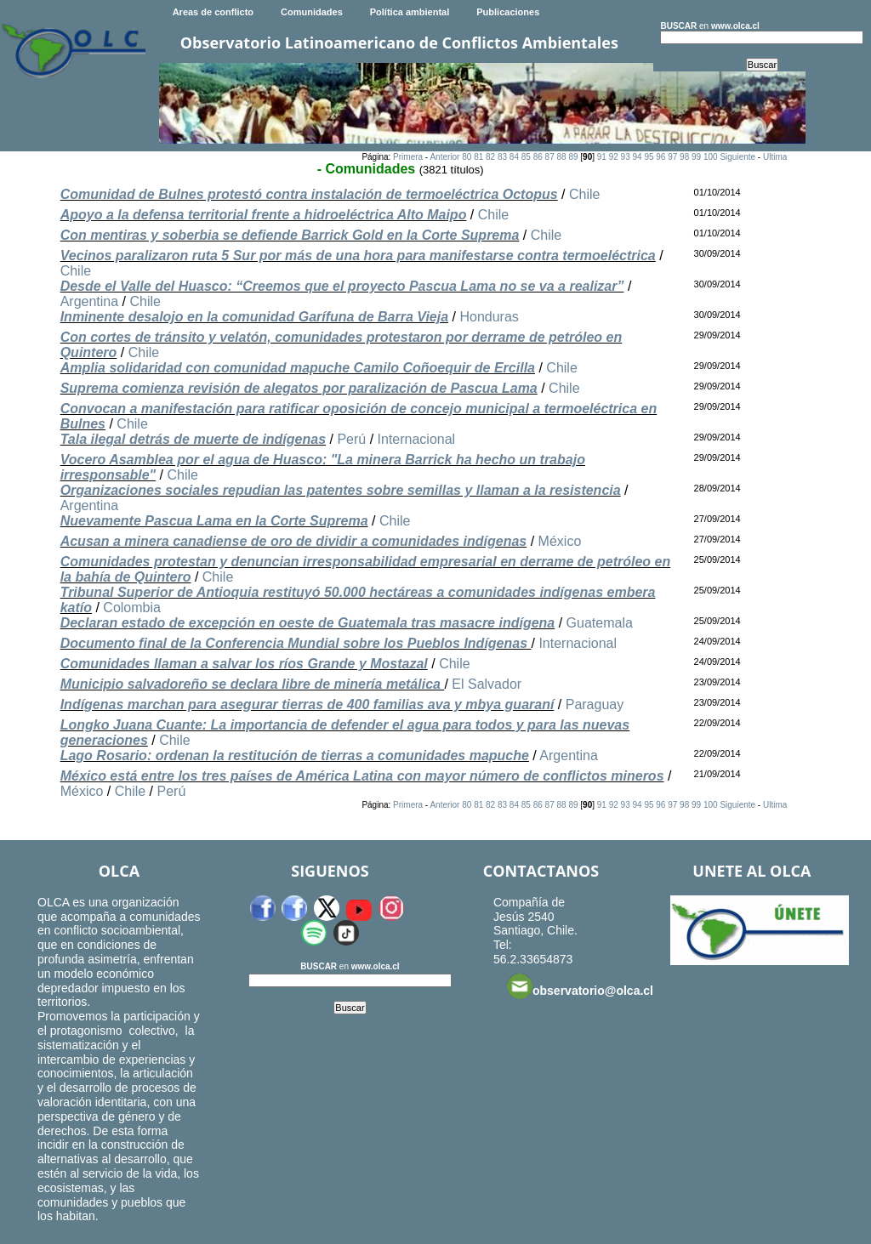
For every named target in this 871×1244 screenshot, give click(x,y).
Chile (584, 194)
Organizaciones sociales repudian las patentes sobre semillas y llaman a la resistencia (340, 490)
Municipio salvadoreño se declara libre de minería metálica (252, 684)
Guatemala (599, 623)
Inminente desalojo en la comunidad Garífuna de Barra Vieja (254, 317)
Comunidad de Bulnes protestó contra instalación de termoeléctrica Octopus (309, 194)
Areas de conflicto (213, 12)
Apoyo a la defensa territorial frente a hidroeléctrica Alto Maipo (263, 214)
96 (660, 157)
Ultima (775, 157)
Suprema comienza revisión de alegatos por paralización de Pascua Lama (299, 388)
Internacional (417, 439)
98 (684, 157)
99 (696, 157)
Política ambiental (410, 12)
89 (573, 157)
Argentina (89, 301)
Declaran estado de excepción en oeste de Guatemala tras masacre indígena (307, 623)
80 (466, 157)
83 (502, 157)
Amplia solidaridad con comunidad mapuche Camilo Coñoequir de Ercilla (297, 368)
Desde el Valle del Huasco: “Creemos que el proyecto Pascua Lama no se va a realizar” (342, 286)
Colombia (132, 607)
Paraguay (595, 704)
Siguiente (737, 157)
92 (613, 157)
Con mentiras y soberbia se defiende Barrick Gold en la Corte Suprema (290, 235)
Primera (408, 157)
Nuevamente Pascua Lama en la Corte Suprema (214, 521)
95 (648, 157)
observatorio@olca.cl (580, 986)
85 (526, 157)
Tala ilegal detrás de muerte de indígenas (193, 439)
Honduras (488, 317)
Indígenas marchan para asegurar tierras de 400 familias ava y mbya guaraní (307, 704)
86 (538, 157)
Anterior (444, 157)
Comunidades (312, 12)
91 (601, 157)
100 (710, 157)
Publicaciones (507, 12)
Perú (351, 439)
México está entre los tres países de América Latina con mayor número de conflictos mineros (362, 776)
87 (550, 157)
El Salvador (486, 684)
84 (514, 157)
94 (636, 157)
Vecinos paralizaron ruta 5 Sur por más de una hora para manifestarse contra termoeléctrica (358, 255)
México (560, 541)
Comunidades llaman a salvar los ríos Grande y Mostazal (244, 663)
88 (561, 157)
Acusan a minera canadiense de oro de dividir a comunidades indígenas (293, 541)
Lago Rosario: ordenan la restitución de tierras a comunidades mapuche (294, 755)
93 (625, 157)
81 (478, 157)
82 (490, 157)
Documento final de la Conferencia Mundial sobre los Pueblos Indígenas (296, 643)
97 (672, 157)
